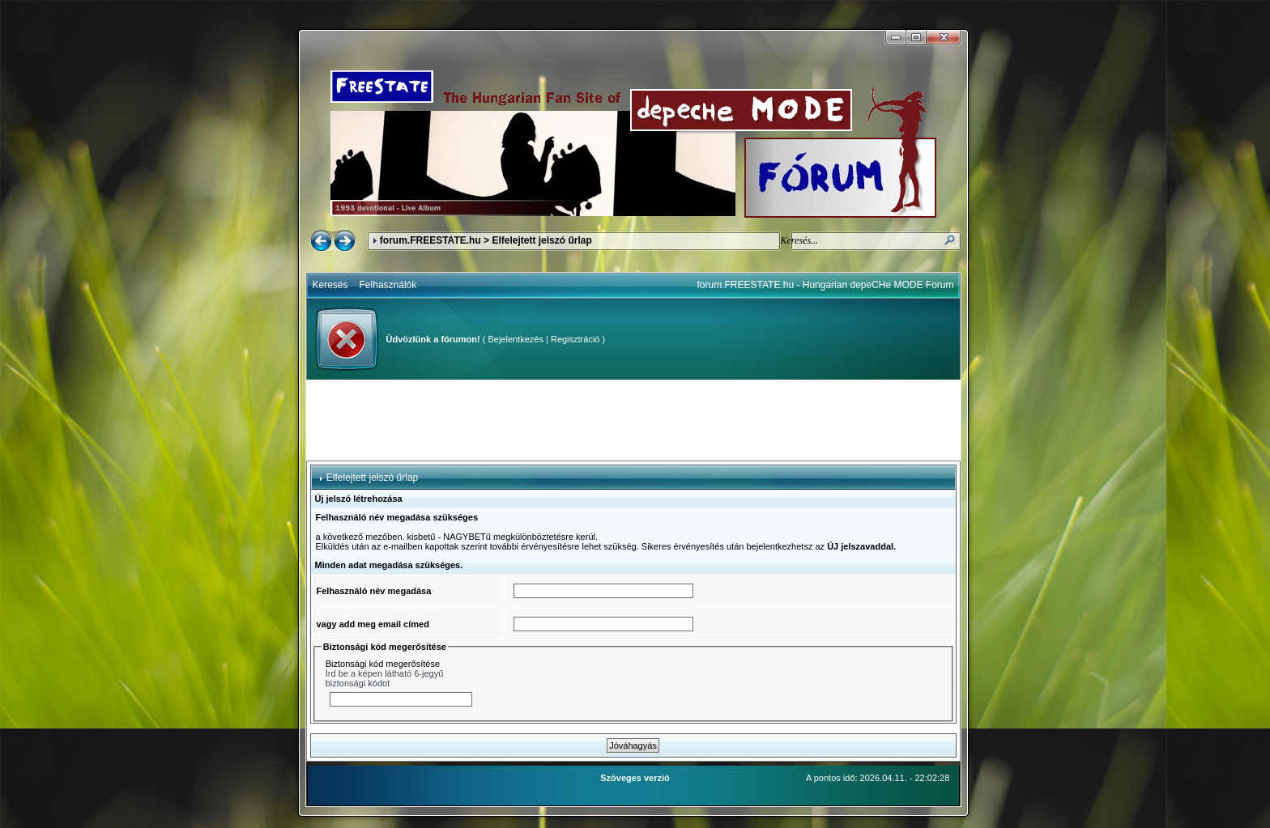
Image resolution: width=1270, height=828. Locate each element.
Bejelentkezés (515, 339)
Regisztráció (575, 339)
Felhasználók (388, 285)
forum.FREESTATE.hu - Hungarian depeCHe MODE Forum (825, 285)
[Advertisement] (633, 420)
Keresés (330, 285)
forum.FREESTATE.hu (430, 240)
